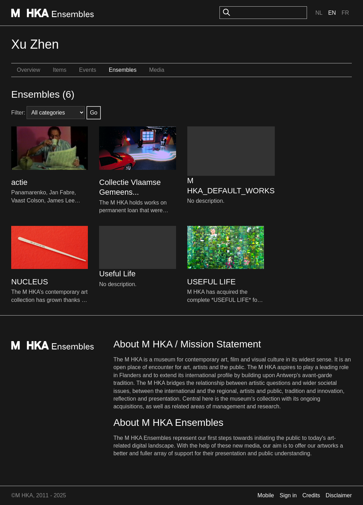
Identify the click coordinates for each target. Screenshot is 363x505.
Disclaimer (339, 495)
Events (87, 70)
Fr (345, 13)
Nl (318, 13)
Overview (28, 70)
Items (60, 70)
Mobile (266, 495)
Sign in (288, 495)
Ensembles (123, 70)
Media (157, 70)
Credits (311, 495)
